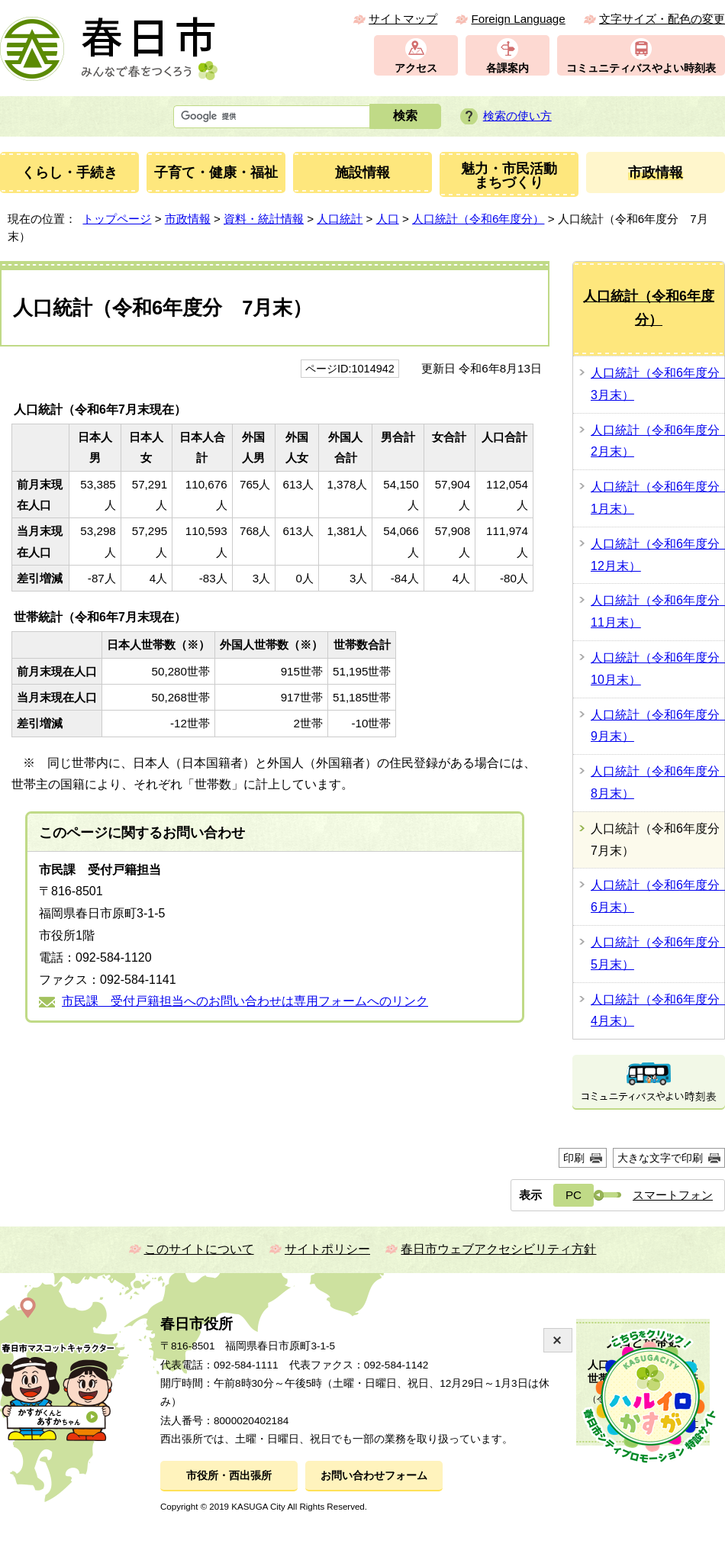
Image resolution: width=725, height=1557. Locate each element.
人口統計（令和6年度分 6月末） (657, 896)
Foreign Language (518, 18)
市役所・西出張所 (229, 1475)
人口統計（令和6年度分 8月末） (657, 782)
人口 (387, 218)
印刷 (574, 1158)
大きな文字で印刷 (660, 1158)
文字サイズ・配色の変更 (662, 18)
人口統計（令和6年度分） (478, 218)
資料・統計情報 (264, 218)
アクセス (416, 68)
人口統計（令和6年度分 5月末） (657, 953)
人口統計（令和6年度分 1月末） (657, 497)
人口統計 (339, 218)
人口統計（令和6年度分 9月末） (657, 725)
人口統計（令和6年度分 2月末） (657, 441)
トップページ (116, 218)
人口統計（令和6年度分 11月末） (657, 611)
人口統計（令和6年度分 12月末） (657, 554)
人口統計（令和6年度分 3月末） (657, 383)
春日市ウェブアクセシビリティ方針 (498, 1249)
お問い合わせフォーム (374, 1475)
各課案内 (507, 68)
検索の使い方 (517, 115)
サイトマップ (403, 18)
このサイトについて (199, 1249)
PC (574, 1194)
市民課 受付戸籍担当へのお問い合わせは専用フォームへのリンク (245, 1000)
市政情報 (188, 218)
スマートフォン (673, 1194)
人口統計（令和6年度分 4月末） (657, 1010)
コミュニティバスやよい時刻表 (641, 68)
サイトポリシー (327, 1249)
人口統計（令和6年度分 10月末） (657, 668)
